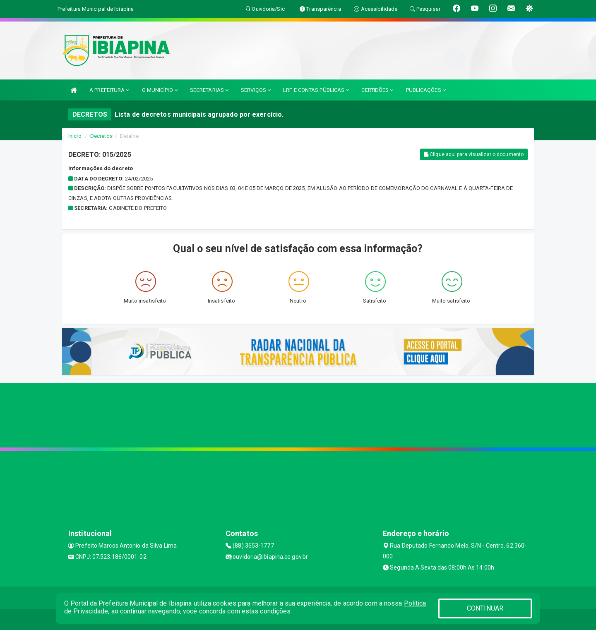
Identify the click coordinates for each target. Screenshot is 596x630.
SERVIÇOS (256, 90)
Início (75, 136)
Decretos (101, 136)
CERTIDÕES (377, 90)
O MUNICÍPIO (160, 90)
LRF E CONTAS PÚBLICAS (316, 90)
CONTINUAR (485, 608)
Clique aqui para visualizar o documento (474, 154)
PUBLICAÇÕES (426, 90)
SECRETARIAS (209, 90)
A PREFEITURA (109, 90)
